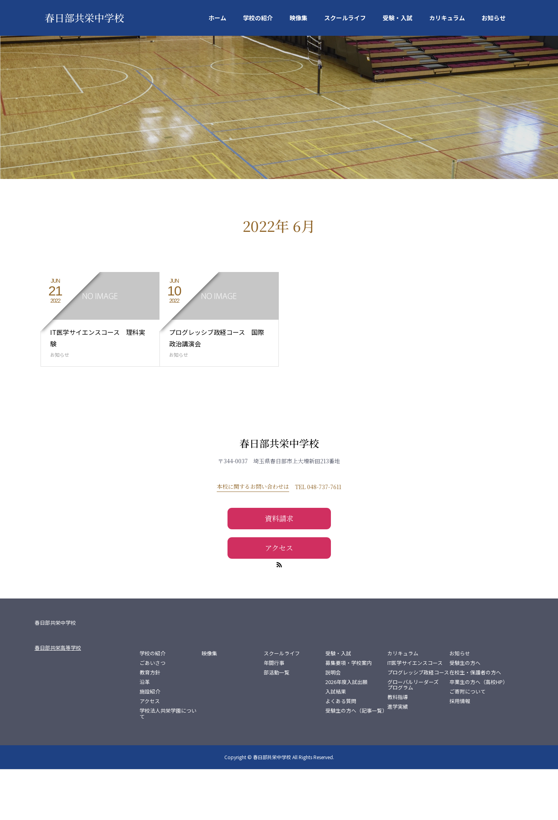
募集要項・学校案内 (348, 714)
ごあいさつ (152, 714)
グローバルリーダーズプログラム (413, 735)
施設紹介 (150, 742)
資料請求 (279, 569)
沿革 (145, 733)
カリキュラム (447, 18)
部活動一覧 (277, 723)
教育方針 (150, 723)
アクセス (279, 598)
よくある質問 (340, 752)
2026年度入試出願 (346, 733)
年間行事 (274, 714)
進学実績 (397, 757)
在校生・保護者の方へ (475, 723)
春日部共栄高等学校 (58, 698)
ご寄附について (467, 742)
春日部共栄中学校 (84, 17)
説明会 (333, 723)
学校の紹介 (258, 18)
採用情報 (459, 752)
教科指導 (397, 748)
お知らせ (494, 18)
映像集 (298, 18)
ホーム (217, 18)
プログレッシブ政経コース (418, 723)
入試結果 (335, 742)
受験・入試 (397, 18)
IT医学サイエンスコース (415, 714)
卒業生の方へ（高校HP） (478, 733)
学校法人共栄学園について (168, 764)
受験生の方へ (464, 714)
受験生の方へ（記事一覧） (356, 761)
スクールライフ (345, 18)
